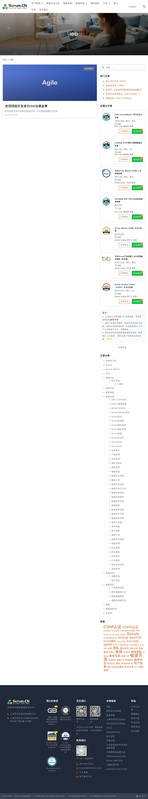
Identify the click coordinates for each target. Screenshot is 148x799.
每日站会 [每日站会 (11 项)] (111, 663)
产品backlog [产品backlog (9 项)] (123, 645)
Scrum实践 (116, 433)
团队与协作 (116, 463)
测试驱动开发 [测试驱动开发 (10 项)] (127, 663)
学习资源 (37, 3)
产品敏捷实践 (117, 588)
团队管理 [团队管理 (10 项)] (134, 648)
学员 (33, 9)
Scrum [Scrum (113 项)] (133, 634)
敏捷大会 (110, 378)
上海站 (120, 384)
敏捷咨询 (67, 3)
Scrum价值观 (117, 421)
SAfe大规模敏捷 (119, 404)
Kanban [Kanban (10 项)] (107, 631)
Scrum (109, 365)
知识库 (109, 613)
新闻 (108, 604)
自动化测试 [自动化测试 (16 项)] (118, 667)
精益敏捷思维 (117, 596)
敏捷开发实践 (117, 484)
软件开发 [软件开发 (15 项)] (129, 667)
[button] (144, 6)
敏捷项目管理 (117, 518)
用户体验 (115, 526)
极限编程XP (111, 609)
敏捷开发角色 (117, 497)
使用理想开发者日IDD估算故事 (26, 106)
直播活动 (115, 576)
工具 (106, 3)
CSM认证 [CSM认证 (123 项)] (113, 626)
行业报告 (115, 560)
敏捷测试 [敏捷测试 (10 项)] (129, 660)
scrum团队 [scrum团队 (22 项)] (110, 641)
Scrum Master (113, 369)
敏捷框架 (115, 505)
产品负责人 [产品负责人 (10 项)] (134, 645)
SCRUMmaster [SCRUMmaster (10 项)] (110, 638)
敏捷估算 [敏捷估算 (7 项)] (126, 652)
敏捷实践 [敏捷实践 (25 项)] (115, 655)
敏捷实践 (115, 471)
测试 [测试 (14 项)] (118, 663)
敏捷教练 (110, 392)
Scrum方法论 (117, 438)
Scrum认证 (116, 446)
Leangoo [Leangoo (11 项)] (115, 631)
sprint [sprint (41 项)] (108, 644)
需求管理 (115, 569)
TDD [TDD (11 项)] (115, 645)
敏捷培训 (81, 3)
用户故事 (115, 531)
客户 (116, 3)
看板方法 (115, 535)
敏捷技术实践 (117, 501)
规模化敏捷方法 (118, 600)
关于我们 (43, 9)
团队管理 (115, 467)
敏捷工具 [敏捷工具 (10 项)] (125, 656)
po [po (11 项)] (110, 635)
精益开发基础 (117, 539)
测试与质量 (116, 522)
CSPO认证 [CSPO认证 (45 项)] (130, 627)
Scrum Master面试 (120, 412)
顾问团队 (95, 3)
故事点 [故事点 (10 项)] (112, 652)
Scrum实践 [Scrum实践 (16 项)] (132, 641)
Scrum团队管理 (118, 429)
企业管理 (115, 459)
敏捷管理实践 (117, 509)
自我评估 (115, 556)
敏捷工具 (115, 480)
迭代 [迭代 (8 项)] (136, 667)
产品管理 (115, 454)
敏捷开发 (110, 388)
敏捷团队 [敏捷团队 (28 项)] (136, 651)
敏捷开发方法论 (118, 488)
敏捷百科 (110, 584)
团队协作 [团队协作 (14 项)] (124, 648)
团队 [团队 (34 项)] (116, 648)
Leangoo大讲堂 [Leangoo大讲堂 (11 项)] (128, 631)
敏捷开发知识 (117, 493)
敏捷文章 (110, 396)
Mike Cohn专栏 (118, 400)
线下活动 (115, 381)
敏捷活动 (110, 573)
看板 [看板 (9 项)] (109, 667)
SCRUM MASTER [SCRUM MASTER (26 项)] (130, 637)
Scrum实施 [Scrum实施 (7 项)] (121, 641)
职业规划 (115, 552)
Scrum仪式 (116, 416)
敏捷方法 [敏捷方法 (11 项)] (121, 660)
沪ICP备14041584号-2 (77, 796)
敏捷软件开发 (117, 514)
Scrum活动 (116, 442)
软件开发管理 (117, 564)
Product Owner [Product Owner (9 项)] (119, 635)
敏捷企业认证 (53, 3)
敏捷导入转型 (117, 476)
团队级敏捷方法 (118, 592)
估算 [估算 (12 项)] (110, 648)
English (142, 796)
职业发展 (115, 548)
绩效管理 (115, 543)
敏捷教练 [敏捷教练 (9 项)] (112, 660)
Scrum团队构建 (118, 425)
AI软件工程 (111, 361)
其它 (108, 373)
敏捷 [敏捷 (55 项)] (119, 651)
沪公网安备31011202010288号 (104, 796)
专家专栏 (115, 450)
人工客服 (111, 336)
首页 (5, 60)
